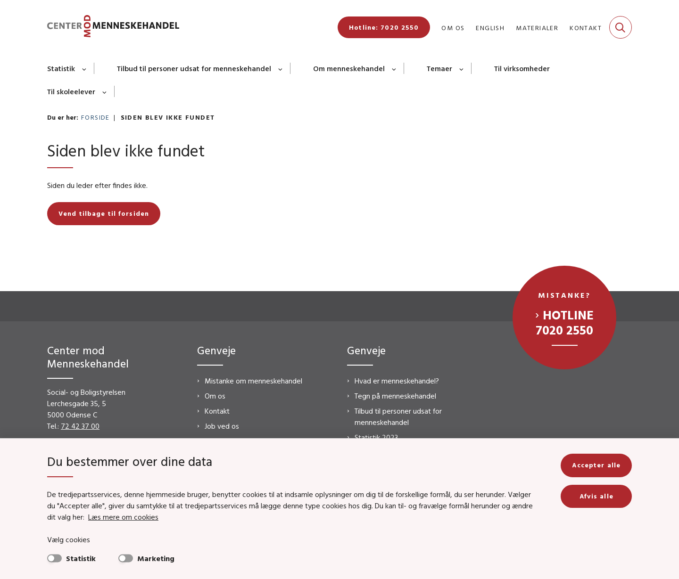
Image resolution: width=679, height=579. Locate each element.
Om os (215, 395)
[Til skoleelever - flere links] (105, 91)
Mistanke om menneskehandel (253, 380)
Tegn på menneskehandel (395, 395)
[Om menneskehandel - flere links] (394, 68)
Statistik (61, 68)
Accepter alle (596, 465)
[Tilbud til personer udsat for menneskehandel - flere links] (280, 68)
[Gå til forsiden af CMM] (113, 27)
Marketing (155, 558)
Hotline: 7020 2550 (384, 27)
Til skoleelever (71, 91)
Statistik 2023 (376, 437)
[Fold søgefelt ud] (620, 27)
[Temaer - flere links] (462, 68)
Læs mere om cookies (123, 517)
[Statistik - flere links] (84, 68)
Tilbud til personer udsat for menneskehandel (194, 68)
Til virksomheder (522, 68)
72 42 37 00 (80, 426)
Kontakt (217, 411)
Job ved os (222, 426)
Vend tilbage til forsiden (103, 213)
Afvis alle (596, 496)
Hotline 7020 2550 (565, 322)
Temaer (439, 68)
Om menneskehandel (349, 68)
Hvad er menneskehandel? (397, 380)
